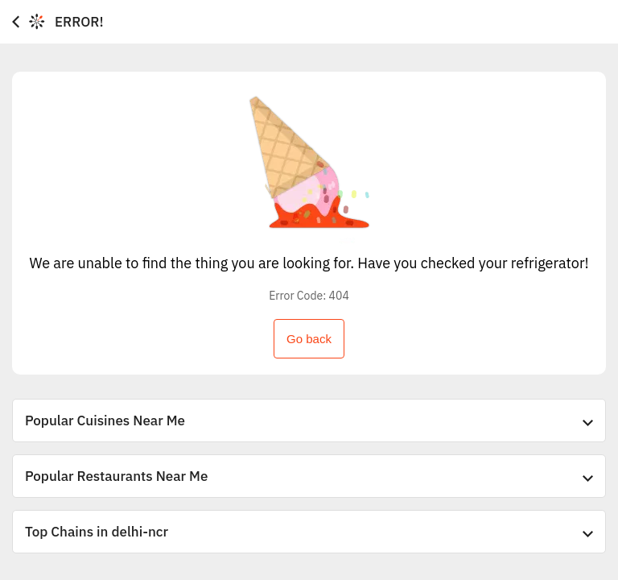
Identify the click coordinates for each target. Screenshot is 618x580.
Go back (309, 339)
